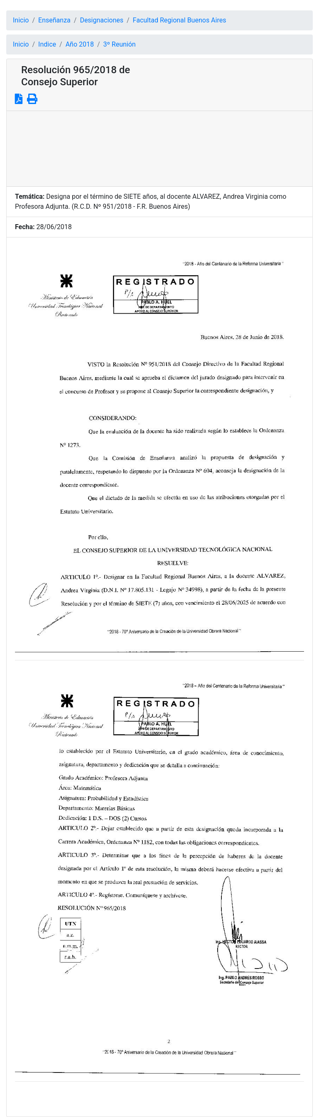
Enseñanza (54, 20)
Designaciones (101, 20)
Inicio (21, 20)
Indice (47, 44)
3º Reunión (119, 44)
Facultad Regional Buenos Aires (179, 20)
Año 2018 (80, 44)
